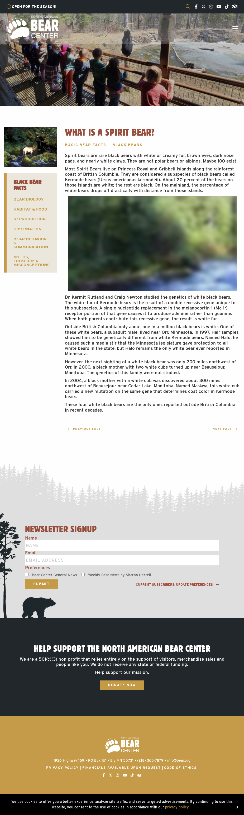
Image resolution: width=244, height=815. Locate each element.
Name (31, 538)
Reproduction (29, 218)
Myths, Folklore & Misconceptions (31, 261)
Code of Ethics (180, 768)
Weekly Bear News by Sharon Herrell (119, 575)
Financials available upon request (121, 768)
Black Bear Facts (27, 185)
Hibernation (27, 228)
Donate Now (122, 685)
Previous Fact (84, 429)
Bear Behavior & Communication (30, 243)
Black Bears (127, 145)
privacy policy (177, 807)
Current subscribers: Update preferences (177, 585)
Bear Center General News (54, 575)
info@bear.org (178, 760)
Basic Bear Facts (85, 145)
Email (31, 553)
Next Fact (225, 429)
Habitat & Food (30, 209)
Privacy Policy (62, 768)
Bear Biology (28, 199)
